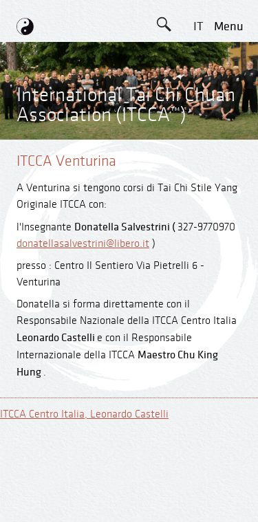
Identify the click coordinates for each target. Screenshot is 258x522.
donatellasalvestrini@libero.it (83, 244)
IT (198, 26)
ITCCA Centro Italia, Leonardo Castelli (84, 414)
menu (229, 26)
